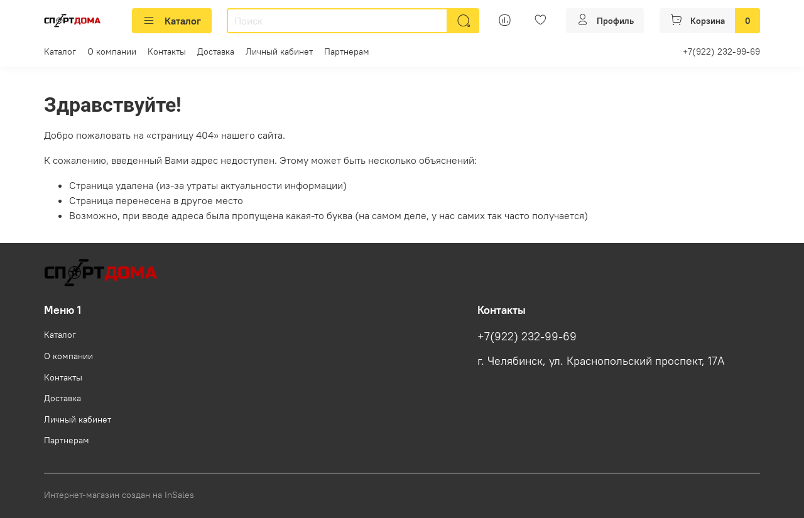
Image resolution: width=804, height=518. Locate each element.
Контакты (167, 51)
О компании (111, 51)
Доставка (215, 51)
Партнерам (346, 51)
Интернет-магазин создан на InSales (119, 494)
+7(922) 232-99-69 (721, 51)
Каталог (172, 20)
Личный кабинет (279, 51)
